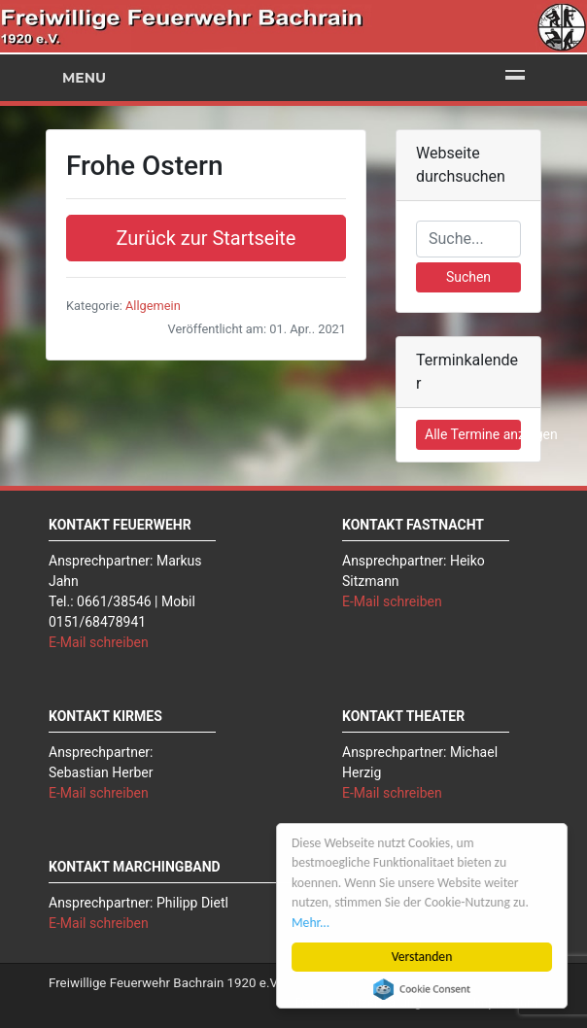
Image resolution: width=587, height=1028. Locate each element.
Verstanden (422, 956)
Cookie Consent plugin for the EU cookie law (421, 989)
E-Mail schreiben (99, 642)
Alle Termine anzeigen (473, 434)
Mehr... (310, 922)
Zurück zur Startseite (206, 238)
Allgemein (153, 305)
